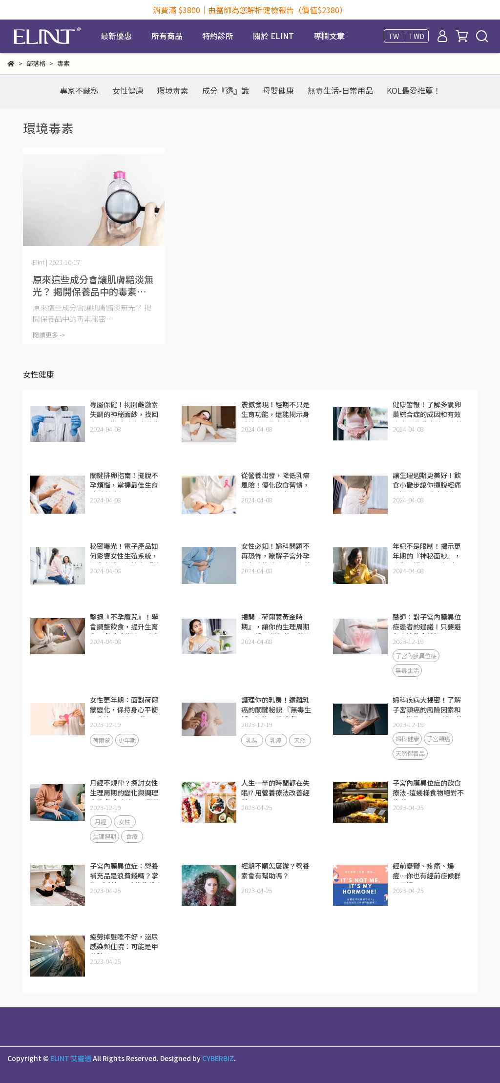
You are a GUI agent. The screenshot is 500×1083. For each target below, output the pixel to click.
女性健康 (128, 90)
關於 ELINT (273, 35)
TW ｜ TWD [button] (406, 36)
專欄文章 (329, 35)
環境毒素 (172, 90)
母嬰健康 (278, 90)
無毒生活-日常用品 (340, 90)
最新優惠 (116, 35)
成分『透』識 (225, 90)
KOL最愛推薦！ (414, 90)
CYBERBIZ (218, 1058)
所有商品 (167, 35)
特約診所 (217, 35)
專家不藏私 (79, 90)
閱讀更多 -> (49, 334)
